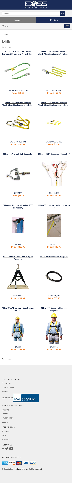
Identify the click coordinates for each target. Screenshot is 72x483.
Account (18, 20)
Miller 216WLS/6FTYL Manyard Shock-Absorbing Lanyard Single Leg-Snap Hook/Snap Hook (54, 53)
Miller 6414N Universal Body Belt (54, 257)
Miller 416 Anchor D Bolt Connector (18, 154)
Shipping (5, 410)
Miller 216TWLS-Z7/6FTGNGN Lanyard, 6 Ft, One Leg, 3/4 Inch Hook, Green (18, 53)
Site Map (5, 439)
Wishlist (5, 392)
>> (14, 47)
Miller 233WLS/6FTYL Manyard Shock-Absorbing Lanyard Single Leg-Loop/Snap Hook (54, 105)
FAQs (4, 435)
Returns (5, 414)
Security (5, 422)
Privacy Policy (7, 418)
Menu (5, 26)
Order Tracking (8, 387)
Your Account (7, 398)
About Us (5, 431)
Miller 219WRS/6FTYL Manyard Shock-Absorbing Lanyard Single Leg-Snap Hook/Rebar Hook (18, 105)
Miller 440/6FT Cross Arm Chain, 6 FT (54, 154)
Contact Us (6, 383)
